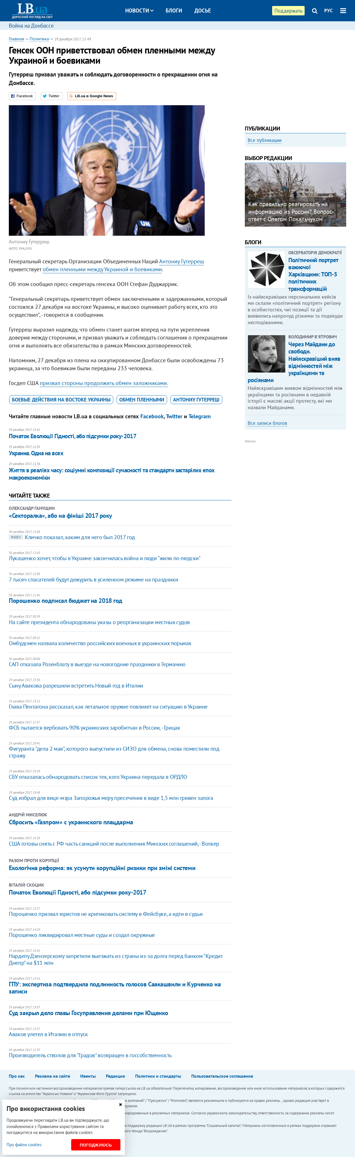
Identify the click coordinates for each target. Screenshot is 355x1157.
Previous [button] (248, 197)
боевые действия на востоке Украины (61, 399)
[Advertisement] (295, 75)
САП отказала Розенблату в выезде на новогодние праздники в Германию (97, 664)
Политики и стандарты (158, 1076)
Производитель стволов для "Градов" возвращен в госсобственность (90, 1055)
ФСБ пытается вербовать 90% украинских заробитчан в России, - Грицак (94, 727)
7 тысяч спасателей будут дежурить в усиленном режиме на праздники (93, 579)
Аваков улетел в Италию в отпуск (48, 1034)
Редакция (115, 1076)
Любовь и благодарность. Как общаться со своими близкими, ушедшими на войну (288, 216)
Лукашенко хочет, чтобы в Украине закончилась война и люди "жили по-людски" (104, 558)
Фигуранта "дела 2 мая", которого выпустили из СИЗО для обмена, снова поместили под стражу (114, 752)
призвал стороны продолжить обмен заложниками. (104, 383)
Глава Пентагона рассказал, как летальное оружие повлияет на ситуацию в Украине (108, 706)
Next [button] (342, 197)
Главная (16, 39)
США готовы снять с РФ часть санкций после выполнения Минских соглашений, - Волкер (114, 843)
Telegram (199, 416)
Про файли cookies (24, 1144)
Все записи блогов (267, 423)
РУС (328, 10)
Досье (202, 10)
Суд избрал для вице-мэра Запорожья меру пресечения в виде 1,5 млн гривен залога (111, 798)
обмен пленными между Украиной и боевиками (102, 269)
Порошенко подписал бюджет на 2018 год (65, 601)
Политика (39, 39)
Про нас (17, 1076)
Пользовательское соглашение (222, 1076)
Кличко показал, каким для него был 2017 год (72, 537)
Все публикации (265, 140)
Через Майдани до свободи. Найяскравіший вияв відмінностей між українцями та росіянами (294, 362)
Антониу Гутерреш (181, 261)
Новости (139, 10)
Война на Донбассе (31, 25)
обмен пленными (141, 399)
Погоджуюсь (96, 1144)
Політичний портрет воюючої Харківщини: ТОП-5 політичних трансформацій (313, 274)
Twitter (174, 416)
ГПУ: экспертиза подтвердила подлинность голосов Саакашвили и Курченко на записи (115, 987)
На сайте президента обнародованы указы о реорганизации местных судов (99, 622)
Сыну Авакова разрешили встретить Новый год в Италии (76, 685)
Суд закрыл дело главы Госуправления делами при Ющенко (88, 1013)
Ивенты (88, 1076)
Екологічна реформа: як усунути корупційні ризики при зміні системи (102, 868)
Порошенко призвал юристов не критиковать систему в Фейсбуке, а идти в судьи (105, 914)
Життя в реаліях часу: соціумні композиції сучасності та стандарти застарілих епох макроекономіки (111, 473)
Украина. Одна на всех (36, 453)
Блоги (174, 10)
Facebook (152, 416)
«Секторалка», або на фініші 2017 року (60, 515)
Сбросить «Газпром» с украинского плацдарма (71, 822)
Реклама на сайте (52, 1076)
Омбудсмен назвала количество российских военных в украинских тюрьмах (100, 643)
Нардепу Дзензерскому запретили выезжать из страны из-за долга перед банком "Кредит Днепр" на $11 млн (115, 959)
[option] (295, 197)
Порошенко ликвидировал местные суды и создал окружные (82, 935)
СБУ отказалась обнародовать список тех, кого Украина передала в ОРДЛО (98, 777)
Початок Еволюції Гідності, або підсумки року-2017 (72, 436)
